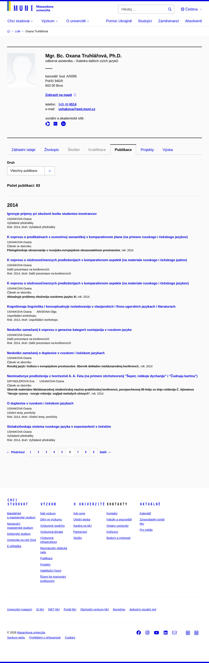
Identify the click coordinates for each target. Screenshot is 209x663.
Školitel (74, 150)
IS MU (40, 609)
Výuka (168, 150)
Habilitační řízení (50, 570)
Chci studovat (17, 502)
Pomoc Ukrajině (119, 21)
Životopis (51, 150)
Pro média (146, 529)
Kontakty (111, 513)
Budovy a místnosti (118, 537)
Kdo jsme (79, 513)
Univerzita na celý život (21, 540)
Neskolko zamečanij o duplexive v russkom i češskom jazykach (56, 353)
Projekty (147, 150)
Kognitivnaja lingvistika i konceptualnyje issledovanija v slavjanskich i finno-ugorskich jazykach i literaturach (91, 306)
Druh (11, 162)
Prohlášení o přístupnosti (45, 637)
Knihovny (112, 531)
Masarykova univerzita (31, 632)
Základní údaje (23, 150)
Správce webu (16, 637)
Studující (145, 21)
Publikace (123, 150)
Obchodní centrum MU (94, 609)
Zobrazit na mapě (60, 95)
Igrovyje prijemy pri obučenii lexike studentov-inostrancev (52, 213)
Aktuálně (150, 504)
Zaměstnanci (168, 21)
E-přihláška (14, 546)
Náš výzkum (48, 513)
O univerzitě (89, 504)
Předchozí (16, 452)
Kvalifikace (97, 150)
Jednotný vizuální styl (142, 609)
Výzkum (48, 504)
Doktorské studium (19, 533)
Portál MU (70, 609)
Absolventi (193, 21)
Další (105, 452)
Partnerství (80, 531)
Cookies (70, 637)
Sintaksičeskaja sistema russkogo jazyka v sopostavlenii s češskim (59, 426)
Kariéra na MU (82, 525)
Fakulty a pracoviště (119, 519)
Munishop (119, 609)
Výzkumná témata (51, 531)
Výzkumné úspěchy (52, 525)
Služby (77, 537)
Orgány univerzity (117, 525)
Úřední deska (81, 519)
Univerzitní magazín (19, 609)
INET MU (54, 609)
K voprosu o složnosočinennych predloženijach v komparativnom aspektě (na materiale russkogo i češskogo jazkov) (97, 260)
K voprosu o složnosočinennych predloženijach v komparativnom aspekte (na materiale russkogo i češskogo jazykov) (98, 283)
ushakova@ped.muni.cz (76, 109)
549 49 (67, 104)
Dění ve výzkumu (51, 519)
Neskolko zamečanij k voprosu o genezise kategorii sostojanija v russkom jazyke (69, 330)
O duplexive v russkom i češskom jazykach (40, 403)
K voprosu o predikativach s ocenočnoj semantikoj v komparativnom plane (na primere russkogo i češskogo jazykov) (97, 237)
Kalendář (145, 513)
